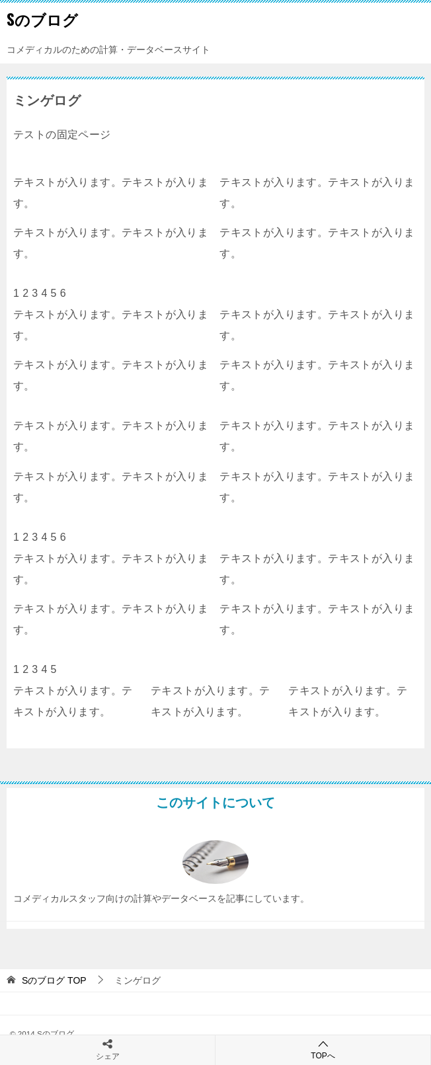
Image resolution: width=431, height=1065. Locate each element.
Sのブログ (42, 19)
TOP (54, 980)
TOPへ (323, 1049)
